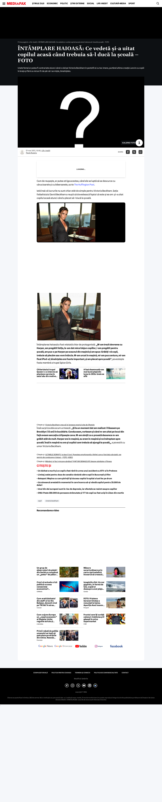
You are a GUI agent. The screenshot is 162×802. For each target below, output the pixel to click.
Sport (131, 4)
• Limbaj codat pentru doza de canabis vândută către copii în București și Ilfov (74, 475)
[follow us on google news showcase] (63, 646)
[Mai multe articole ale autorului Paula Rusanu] (22, 152)
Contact (125, 673)
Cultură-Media (118, 4)
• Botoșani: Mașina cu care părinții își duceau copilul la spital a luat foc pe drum (74, 478)
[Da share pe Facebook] (128, 152)
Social (90, 4)
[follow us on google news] (45, 646)
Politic (64, 4)
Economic (52, 4)
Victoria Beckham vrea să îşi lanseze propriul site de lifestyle (70, 425)
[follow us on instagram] (99, 646)
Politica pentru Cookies (61, 673)
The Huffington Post (84, 184)
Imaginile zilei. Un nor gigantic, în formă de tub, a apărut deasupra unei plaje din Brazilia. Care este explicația (94, 585)
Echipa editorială (40, 673)
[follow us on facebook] (116, 646)
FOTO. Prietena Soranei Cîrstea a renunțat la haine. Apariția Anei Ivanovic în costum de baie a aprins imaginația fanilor (94, 601)
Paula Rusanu (31, 153)
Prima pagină (23, 42)
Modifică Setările (81, 679)
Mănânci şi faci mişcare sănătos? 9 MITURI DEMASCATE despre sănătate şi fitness (78, 461)
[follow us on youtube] (81, 646)
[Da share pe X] (134, 152)
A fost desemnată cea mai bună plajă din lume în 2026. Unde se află (94, 372)
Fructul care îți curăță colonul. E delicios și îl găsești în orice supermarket (94, 618)
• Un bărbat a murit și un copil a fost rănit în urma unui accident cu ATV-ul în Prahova (77, 471)
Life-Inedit (102, 4)
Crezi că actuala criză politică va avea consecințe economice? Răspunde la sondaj (47, 585)
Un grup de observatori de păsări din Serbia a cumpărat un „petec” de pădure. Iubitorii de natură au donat (47, 571)
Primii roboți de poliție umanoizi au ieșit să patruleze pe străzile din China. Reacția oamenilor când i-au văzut (47, 634)
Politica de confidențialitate (106, 673)
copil (40, 501)
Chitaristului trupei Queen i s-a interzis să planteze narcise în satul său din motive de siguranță (47, 372)
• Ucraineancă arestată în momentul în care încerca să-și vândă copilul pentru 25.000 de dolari (79, 483)
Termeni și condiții (82, 673)
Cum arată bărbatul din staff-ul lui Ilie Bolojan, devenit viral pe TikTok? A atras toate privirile (47, 601)
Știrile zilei (38, 4)
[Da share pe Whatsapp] (140, 152)
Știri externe (77, 4)
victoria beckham (52, 501)
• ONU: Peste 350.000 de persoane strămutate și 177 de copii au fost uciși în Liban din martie (80, 493)
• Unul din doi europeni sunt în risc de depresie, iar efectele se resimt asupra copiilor (77, 489)
